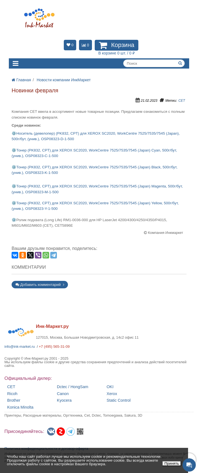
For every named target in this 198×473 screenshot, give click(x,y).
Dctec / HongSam (72, 387)
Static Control (119, 400)
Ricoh (12, 394)
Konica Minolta (20, 407)
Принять (171, 463)
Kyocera (64, 400)
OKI (110, 387)
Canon (63, 394)
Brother (13, 400)
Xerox (112, 394)
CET (181, 101)
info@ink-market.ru (19, 346)
